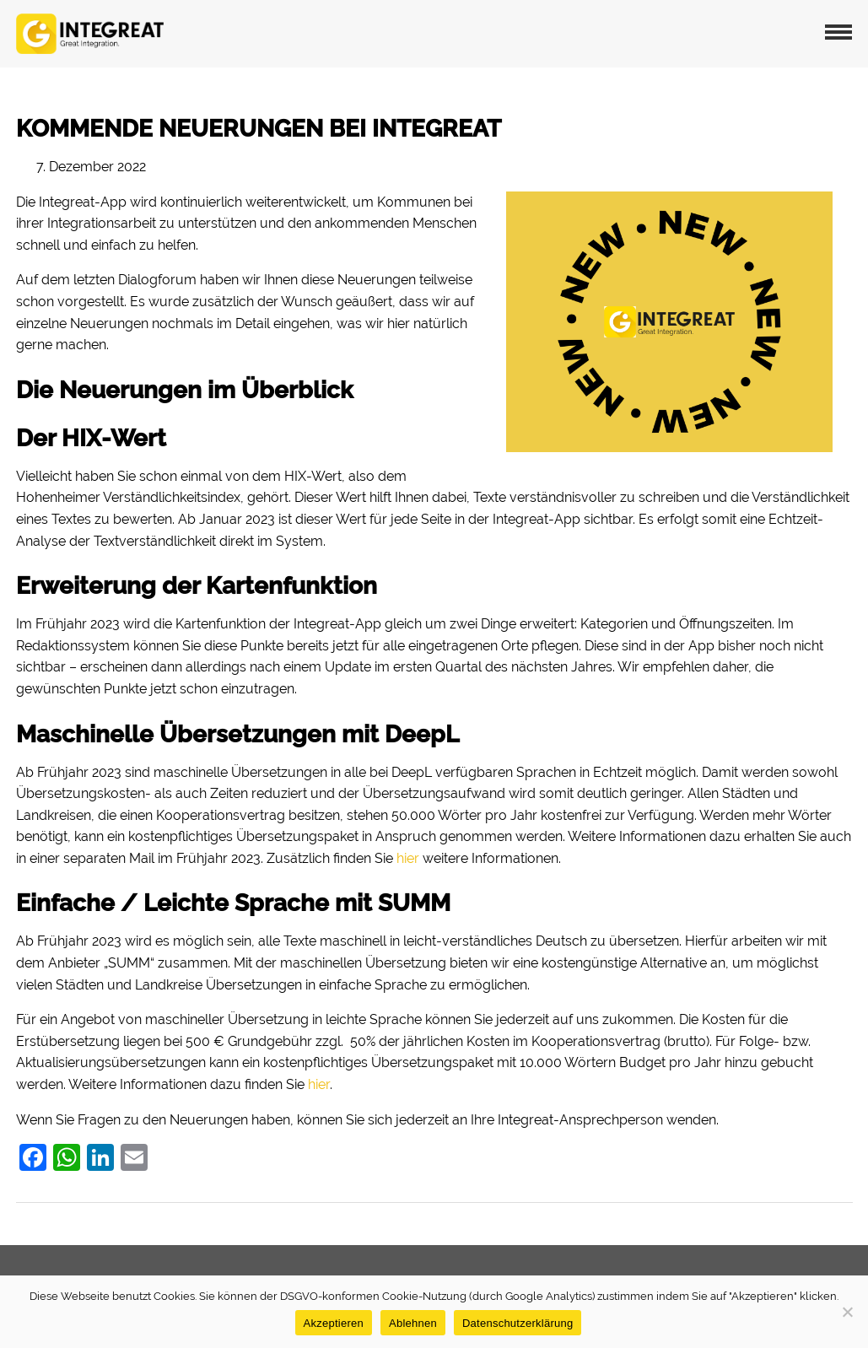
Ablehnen (413, 1323)
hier (407, 858)
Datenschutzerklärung (517, 1323)
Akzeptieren (334, 1323)
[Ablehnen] (846, 1311)
